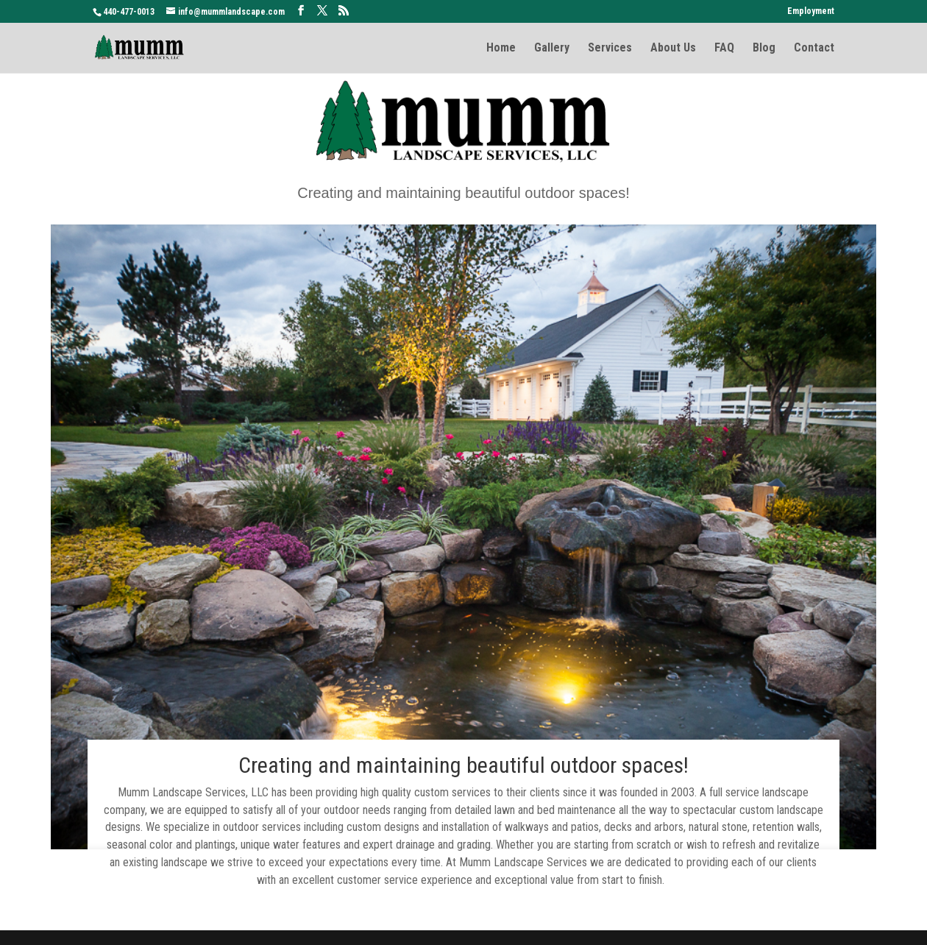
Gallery (551, 48)
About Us (673, 48)
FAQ (724, 48)
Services (610, 48)
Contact (814, 48)
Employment (810, 11)
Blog (764, 48)
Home (501, 48)
